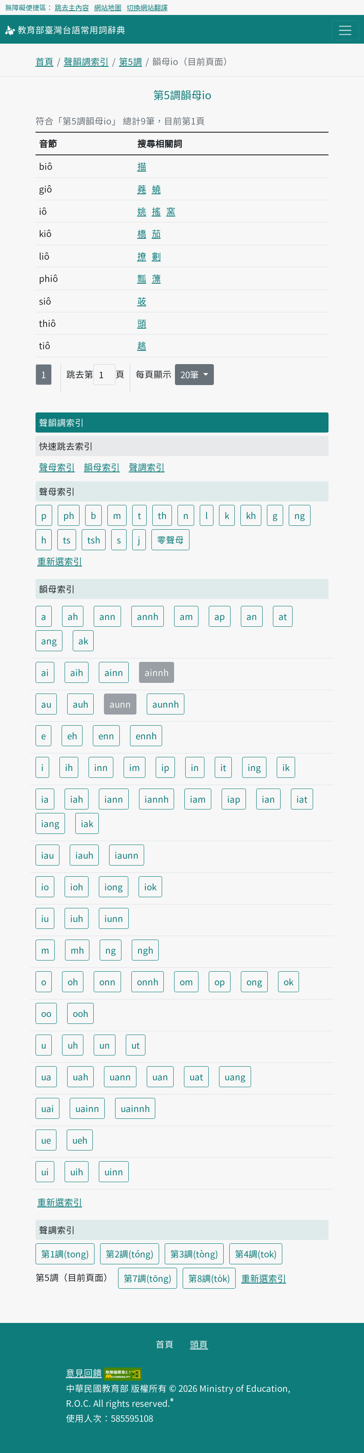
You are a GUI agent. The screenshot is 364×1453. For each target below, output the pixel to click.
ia (45, 798)
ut (135, 1044)
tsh (93, 539)
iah (76, 798)
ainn (113, 672)
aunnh (165, 703)
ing (254, 767)
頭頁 (199, 1343)
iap (233, 798)
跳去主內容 (72, 7)
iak (87, 823)
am (186, 616)
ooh (80, 1013)
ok (288, 981)
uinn (113, 1171)
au (46, 703)
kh (251, 515)
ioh (76, 886)
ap (219, 616)
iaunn (127, 854)
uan (160, 1076)
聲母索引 (57, 466)
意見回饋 (84, 1372)
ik (286, 767)
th (162, 515)
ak (83, 640)
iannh (157, 798)
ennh (146, 735)
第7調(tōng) (148, 1278)
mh (77, 949)
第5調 (130, 61)
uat (196, 1076)
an (251, 616)
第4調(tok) (256, 1253)
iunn (113, 918)
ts (67, 539)
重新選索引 (59, 561)
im (134, 767)
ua (46, 1076)
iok (150, 886)
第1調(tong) (65, 1253)
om (186, 981)
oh (73, 981)
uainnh (135, 1108)
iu (45, 918)
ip (165, 767)
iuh (76, 918)
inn (101, 767)
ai (45, 672)
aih (76, 672)
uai (47, 1108)
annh (147, 616)
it (223, 767)
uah (80, 1076)
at (282, 616)
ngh (145, 949)
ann (107, 616)
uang (235, 1076)
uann (120, 1076)
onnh (147, 981)
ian (268, 798)
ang (49, 640)
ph (68, 515)
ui (45, 1171)
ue (46, 1139)
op (219, 981)
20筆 (191, 374)
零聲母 (170, 539)
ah (73, 616)
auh (80, 703)
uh (73, 1044)
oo (46, 1013)
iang (50, 823)
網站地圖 (107, 7)
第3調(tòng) (194, 1253)
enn (106, 735)
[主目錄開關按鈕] (345, 31)
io (45, 886)
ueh (79, 1139)
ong (254, 981)
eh (72, 735)
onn (107, 981)
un (104, 1044)
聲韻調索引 (86, 61)
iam (198, 798)
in (195, 767)
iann (113, 798)
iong (113, 886)
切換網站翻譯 (147, 7)
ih (69, 767)
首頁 (44, 61)
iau (47, 854)
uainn (87, 1108)
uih (76, 1171)
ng (299, 515)
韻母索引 (102, 466)
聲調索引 (147, 466)
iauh (84, 854)
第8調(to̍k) (209, 1278)
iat (302, 798)
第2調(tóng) (130, 1253)
